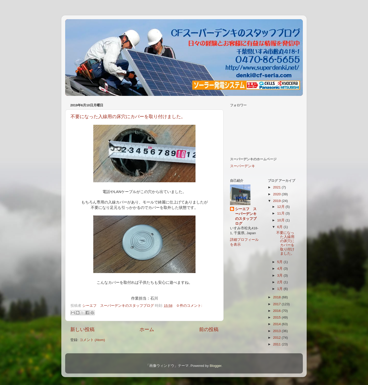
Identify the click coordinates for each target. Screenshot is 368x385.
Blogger (215, 366)
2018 (277, 297)
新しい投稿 (82, 329)
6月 (280, 227)
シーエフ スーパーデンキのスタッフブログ (246, 216)
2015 (277, 317)
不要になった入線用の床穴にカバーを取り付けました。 (128, 116)
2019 (277, 201)
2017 (277, 304)
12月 (281, 207)
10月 (281, 220)
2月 (280, 282)
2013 (277, 331)
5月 (280, 262)
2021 (277, 187)
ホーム (147, 329)
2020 (277, 194)
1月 (280, 289)
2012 (277, 337)
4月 (280, 268)
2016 (277, 311)
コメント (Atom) (92, 340)
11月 (281, 213)
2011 (277, 344)
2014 (277, 324)
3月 (280, 275)
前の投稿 (208, 329)
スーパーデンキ (242, 166)
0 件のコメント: (189, 306)
